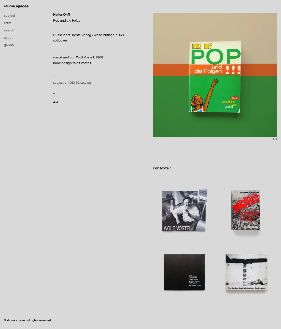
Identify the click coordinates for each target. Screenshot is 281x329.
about (8, 37)
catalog (85, 82)
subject (9, 15)
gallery (9, 45)
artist (7, 23)
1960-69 (73, 82)
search (9, 30)
